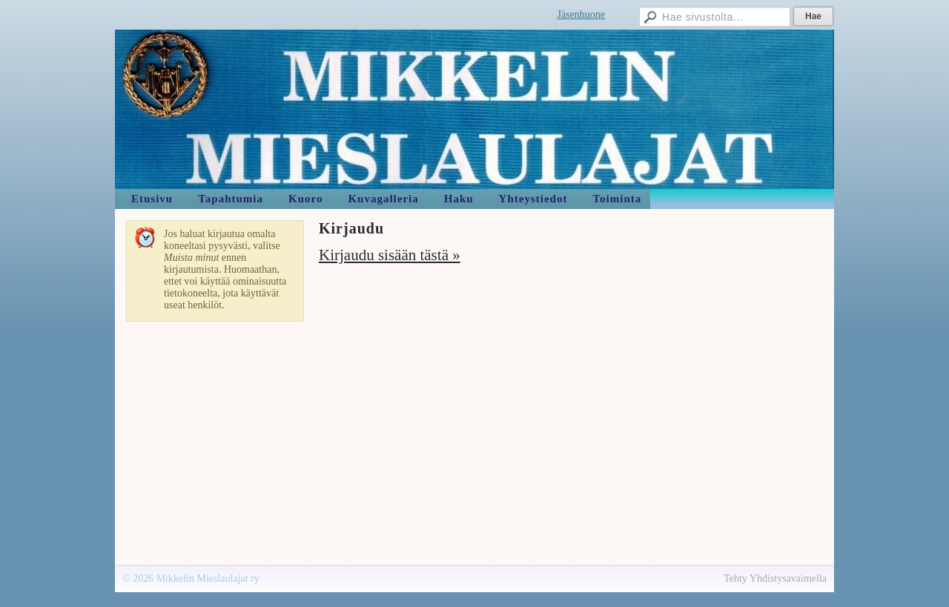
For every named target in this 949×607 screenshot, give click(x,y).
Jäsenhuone (581, 14)
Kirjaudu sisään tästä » (389, 255)
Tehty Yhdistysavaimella (775, 578)
